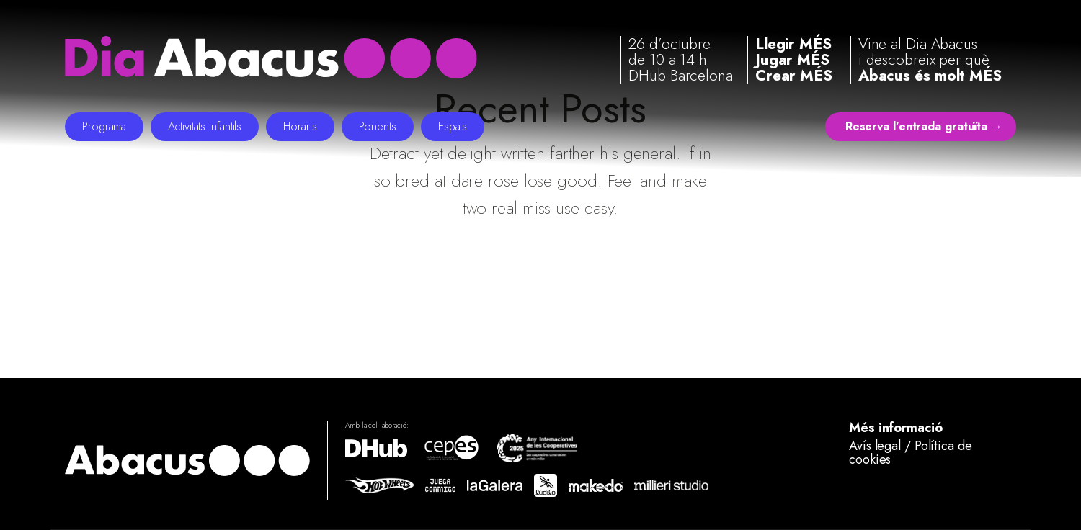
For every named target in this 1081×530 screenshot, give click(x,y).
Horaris (299, 126)
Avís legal (875, 445)
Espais (452, 126)
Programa (104, 126)
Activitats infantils (204, 126)
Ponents (377, 126)
